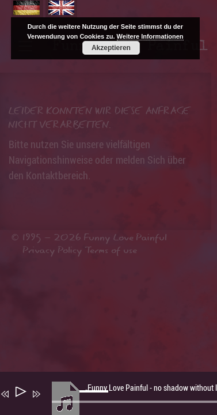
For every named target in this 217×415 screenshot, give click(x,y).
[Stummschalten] (53, 402)
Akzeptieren (111, 48)
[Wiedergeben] (20, 394)
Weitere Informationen (150, 36)
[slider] (95, 400)
